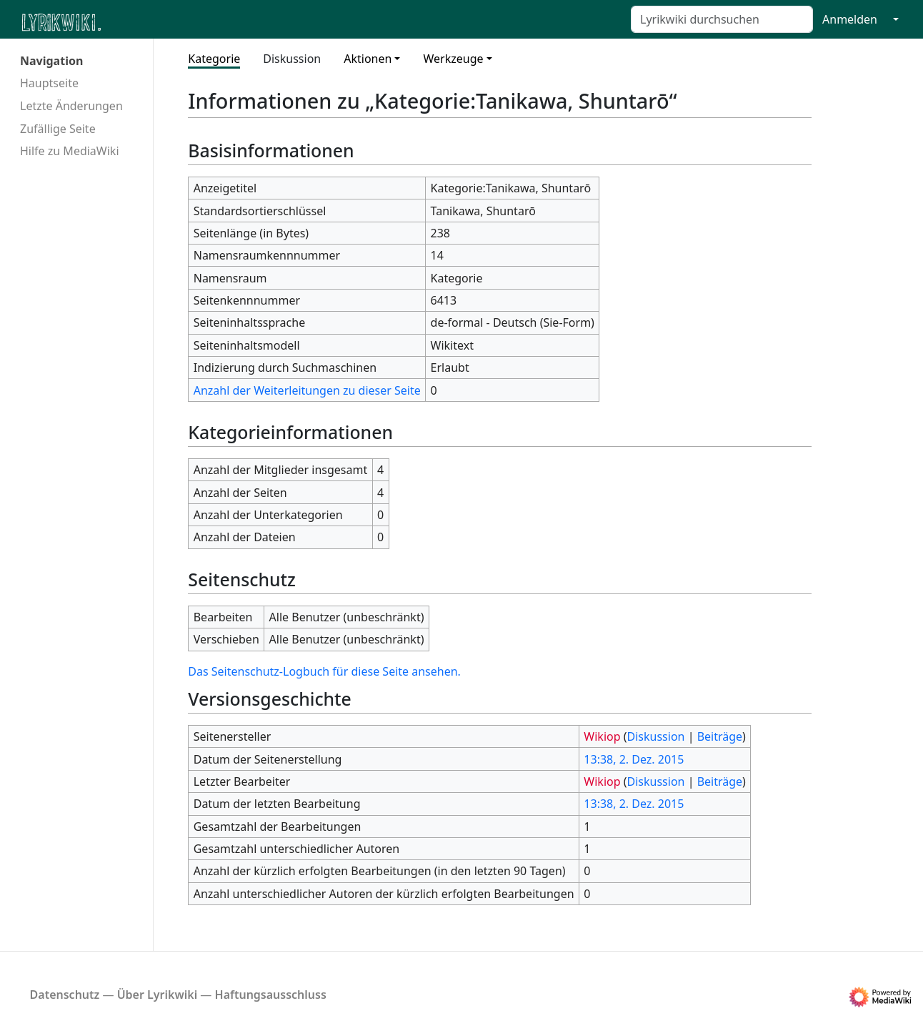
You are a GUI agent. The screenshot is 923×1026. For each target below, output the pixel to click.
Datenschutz (65, 994)
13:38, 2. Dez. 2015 (634, 759)
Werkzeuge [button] (453, 58)
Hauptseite (49, 83)
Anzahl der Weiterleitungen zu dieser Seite (307, 390)
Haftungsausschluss (270, 994)
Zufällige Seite (58, 129)
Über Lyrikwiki (157, 994)
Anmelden (849, 19)
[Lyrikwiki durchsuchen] (722, 19)
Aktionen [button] (367, 58)
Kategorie (214, 58)
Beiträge (719, 736)
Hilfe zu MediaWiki (69, 151)
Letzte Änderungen (71, 106)
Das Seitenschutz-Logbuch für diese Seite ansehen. (324, 671)
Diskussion (292, 58)
